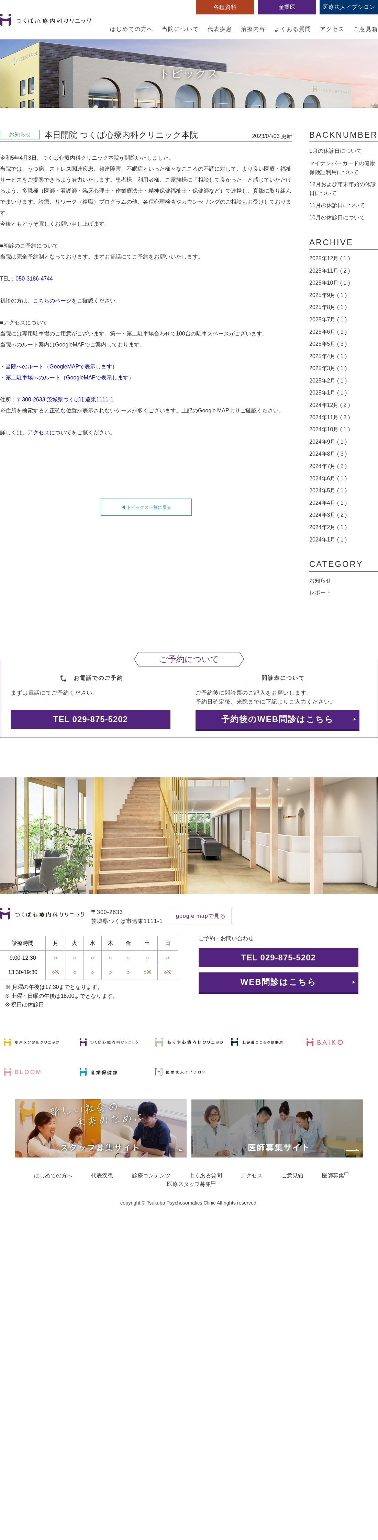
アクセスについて (49, 432)
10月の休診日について (337, 217)
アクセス (332, 29)
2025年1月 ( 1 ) (328, 393)
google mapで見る (201, 916)
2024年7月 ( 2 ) (328, 466)
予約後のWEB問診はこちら (277, 719)
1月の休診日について (335, 151)
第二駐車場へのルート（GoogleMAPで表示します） (69, 377)
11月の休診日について (337, 205)
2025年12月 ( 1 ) (329, 258)
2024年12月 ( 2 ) (329, 405)
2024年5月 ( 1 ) (328, 490)
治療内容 (253, 29)
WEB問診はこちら (279, 981)
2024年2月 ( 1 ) (328, 527)
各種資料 (225, 7)
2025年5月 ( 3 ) (328, 344)
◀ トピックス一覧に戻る (146, 507)
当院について (180, 29)
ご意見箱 (365, 29)
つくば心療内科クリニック (45, 24)
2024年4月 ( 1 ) (328, 503)
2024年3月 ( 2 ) (328, 515)
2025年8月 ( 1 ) (328, 307)
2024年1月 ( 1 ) (328, 540)
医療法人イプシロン (349, 7)
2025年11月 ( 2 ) (329, 271)
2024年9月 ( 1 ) (328, 442)
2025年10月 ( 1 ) (329, 283)
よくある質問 (292, 29)
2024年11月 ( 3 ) (329, 417)
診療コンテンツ (151, 1175)
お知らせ (320, 580)
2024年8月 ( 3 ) (328, 454)
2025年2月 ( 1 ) (328, 381)
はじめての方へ (131, 29)
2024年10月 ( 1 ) (329, 429)
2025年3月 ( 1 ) (328, 368)
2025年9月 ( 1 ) (328, 295)
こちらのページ (52, 301)
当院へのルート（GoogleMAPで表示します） (61, 366)
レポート (320, 592)
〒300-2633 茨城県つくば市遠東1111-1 (64, 399)
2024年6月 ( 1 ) (328, 478)
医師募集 (333, 1175)
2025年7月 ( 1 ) (328, 319)
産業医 (287, 7)
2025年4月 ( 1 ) (328, 356)
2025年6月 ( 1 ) (328, 332)
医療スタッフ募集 (189, 1184)
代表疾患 (220, 29)
